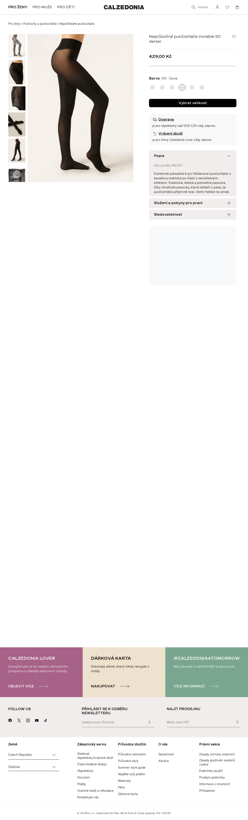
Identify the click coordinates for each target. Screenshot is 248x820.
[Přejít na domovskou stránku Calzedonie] (124, 7)
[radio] (152, 87)
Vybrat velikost (193, 103)
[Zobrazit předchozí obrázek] (17, 41)
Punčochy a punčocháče (40, 23)
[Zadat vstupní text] (149, 722)
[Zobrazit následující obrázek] (17, 174)
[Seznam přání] (227, 7)
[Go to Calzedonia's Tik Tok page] (46, 719)
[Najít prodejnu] (237, 721)
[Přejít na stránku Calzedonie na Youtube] (37, 719)
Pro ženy (14, 23)
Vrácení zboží (171, 133)
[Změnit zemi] (54, 754)
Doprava (166, 119)
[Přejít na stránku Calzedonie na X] (19, 719)
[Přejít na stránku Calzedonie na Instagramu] (28, 719)
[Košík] (237, 7)
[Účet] (217, 7)
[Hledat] (200, 7)
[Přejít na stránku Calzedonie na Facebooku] (10, 719)
